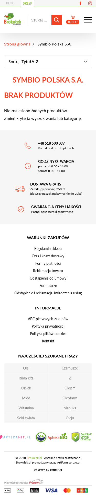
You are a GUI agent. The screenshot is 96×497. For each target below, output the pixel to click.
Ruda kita (26, 378)
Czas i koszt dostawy (48, 256)
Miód (26, 398)
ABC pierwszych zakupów (48, 319)
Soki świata (26, 418)
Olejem (70, 388)
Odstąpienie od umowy (48, 278)
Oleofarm (69, 398)
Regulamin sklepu (48, 248)
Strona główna (17, 43)
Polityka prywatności (48, 326)
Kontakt (48, 341)
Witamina (26, 408)
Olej (26, 368)
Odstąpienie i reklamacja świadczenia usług (48, 293)
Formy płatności (48, 263)
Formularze (48, 285)
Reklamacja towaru (48, 271)
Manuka (69, 408)
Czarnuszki (70, 368)
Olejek (26, 388)
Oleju (70, 418)
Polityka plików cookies (48, 333)
